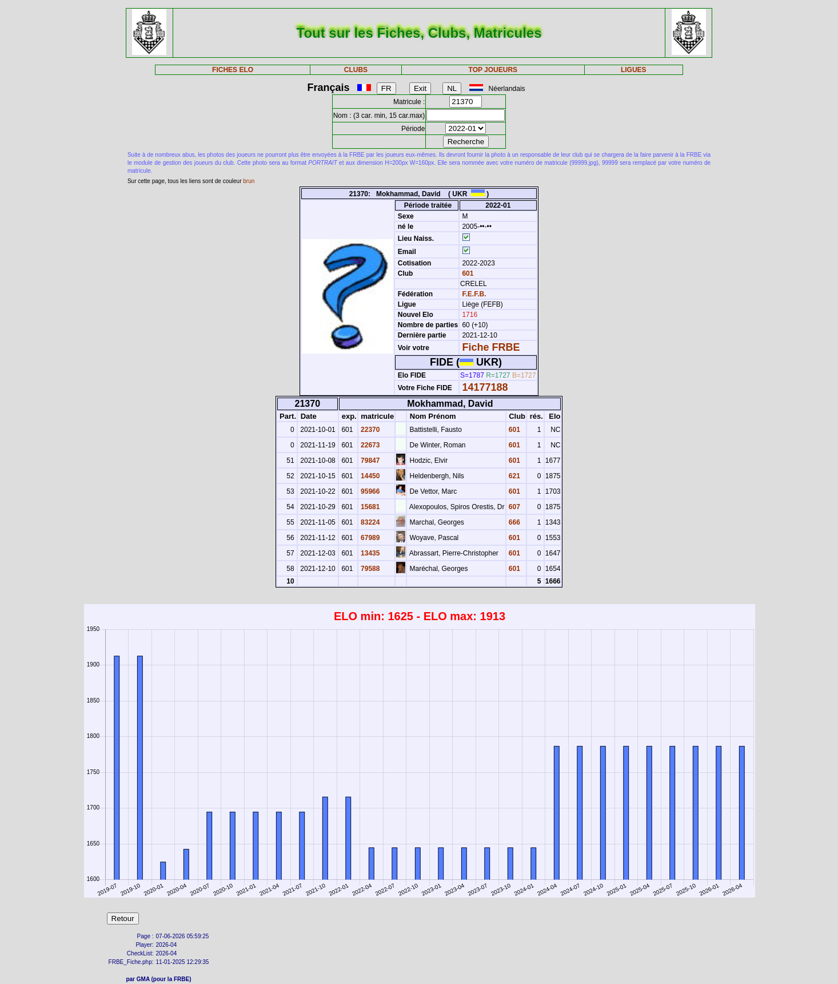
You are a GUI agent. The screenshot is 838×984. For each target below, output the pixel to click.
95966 (369, 491)
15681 (369, 507)
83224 (369, 522)
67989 (369, 538)
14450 (369, 476)
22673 (369, 445)
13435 (369, 553)
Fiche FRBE (491, 347)
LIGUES (634, 70)
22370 (369, 430)
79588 (369, 569)
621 (513, 476)
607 (513, 507)
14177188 (485, 387)
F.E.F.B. (474, 294)
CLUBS (356, 70)
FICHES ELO (232, 70)
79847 (369, 461)
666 (513, 522)
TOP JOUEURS (493, 70)
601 (466, 273)
